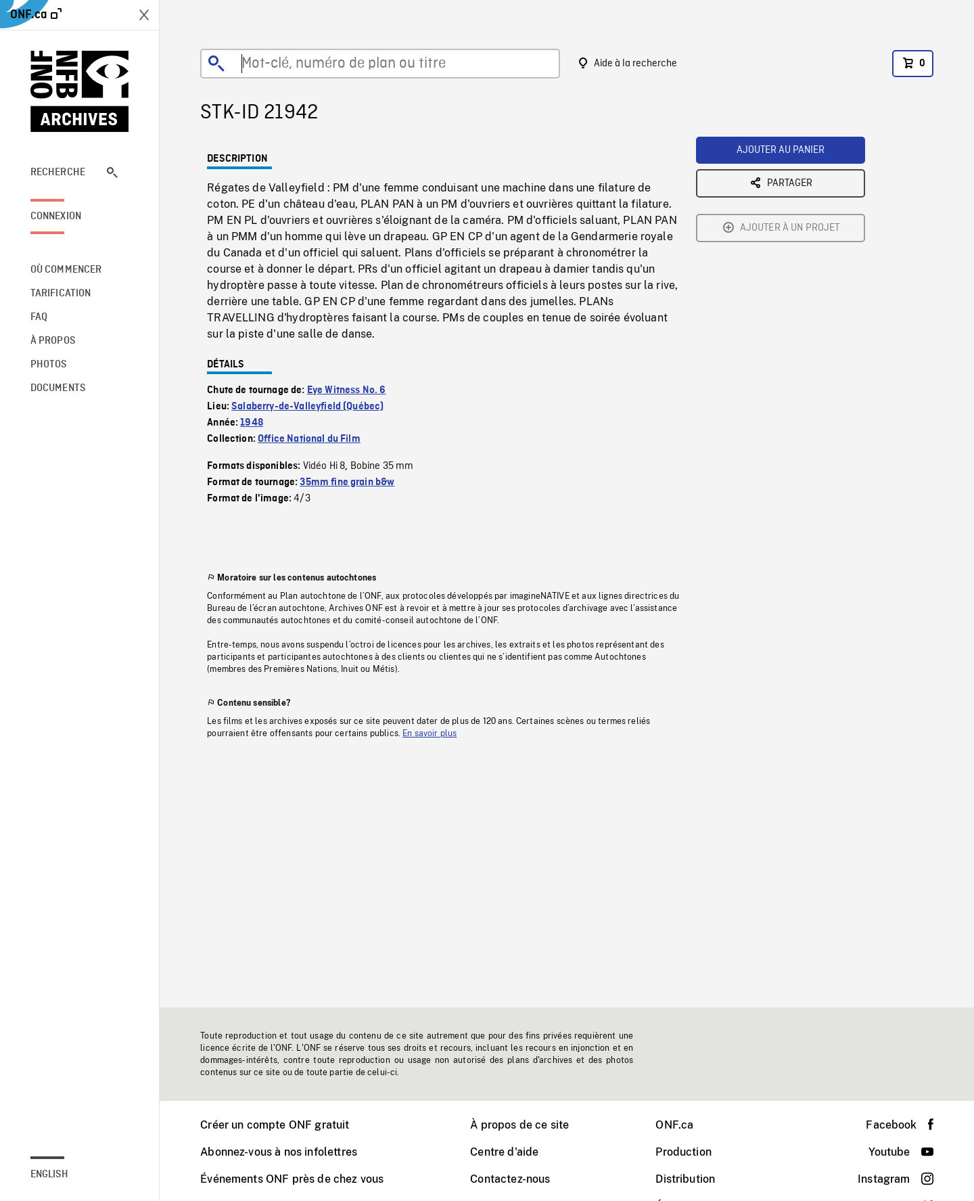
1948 (251, 422)
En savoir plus (429, 733)
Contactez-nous (510, 1179)
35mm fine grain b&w (347, 482)
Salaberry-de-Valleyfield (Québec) (307, 406)
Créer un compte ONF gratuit (274, 1124)
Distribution (685, 1179)
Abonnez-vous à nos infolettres (278, 1152)
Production (683, 1152)
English (49, 1174)
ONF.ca (674, 1124)
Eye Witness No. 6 (346, 390)
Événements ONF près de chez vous (292, 1179)
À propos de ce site (519, 1124)
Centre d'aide (504, 1152)
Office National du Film (309, 439)
